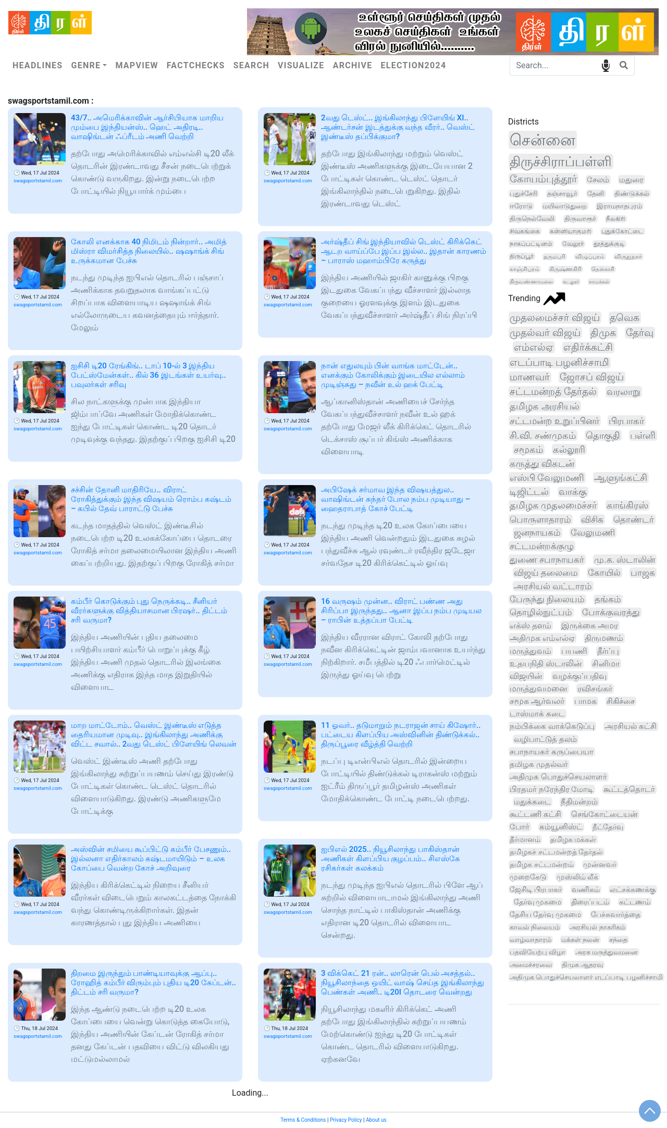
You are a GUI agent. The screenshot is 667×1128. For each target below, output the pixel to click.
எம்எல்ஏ (533, 347)
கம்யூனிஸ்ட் (561, 827)
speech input (606, 64)
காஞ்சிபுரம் (524, 269)
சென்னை (542, 140)
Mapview (136, 65)
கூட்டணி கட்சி (535, 814)
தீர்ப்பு (608, 651)
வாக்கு (573, 492)
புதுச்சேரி (523, 193)
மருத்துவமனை (538, 688)
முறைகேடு (528, 877)
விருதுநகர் (628, 256)
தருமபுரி (554, 256)
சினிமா (606, 663)
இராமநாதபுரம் (619, 206)
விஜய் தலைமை (546, 572)
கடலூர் (571, 281)
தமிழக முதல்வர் (539, 764)
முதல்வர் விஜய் (545, 333)
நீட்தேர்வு (607, 827)
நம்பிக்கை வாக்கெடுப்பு (552, 726)
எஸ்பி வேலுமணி (547, 477)
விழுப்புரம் (589, 256)
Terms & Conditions (303, 1120)
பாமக (585, 701)
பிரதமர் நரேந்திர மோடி (552, 789)
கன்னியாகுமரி (570, 231)
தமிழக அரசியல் (544, 406)
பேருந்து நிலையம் (547, 599)
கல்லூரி (569, 449)
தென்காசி (602, 269)
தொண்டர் (633, 519)
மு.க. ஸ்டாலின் (624, 559)
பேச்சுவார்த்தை (615, 914)
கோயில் (604, 572)
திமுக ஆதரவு (582, 965)
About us (376, 1120)
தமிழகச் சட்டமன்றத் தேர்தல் (556, 852)
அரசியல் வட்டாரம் (553, 586)
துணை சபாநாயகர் (547, 559)
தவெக (624, 318)
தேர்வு (639, 333)
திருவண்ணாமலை (531, 281)
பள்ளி (643, 435)
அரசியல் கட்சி (630, 726)
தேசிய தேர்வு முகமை (545, 914)
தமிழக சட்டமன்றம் (542, 864)
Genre (86, 65)
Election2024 (414, 65)
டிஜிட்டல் (529, 492)
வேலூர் (573, 243)
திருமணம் (604, 638)
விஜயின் (526, 676)
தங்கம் (608, 599)
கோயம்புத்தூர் (543, 179)
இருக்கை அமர (589, 625)
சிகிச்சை (621, 701)
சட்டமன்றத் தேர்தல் (553, 392)
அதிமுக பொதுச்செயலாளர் (558, 777)
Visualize (301, 65)
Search (251, 65)
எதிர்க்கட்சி (588, 347)
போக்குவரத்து (611, 612)
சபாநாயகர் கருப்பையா (552, 752)
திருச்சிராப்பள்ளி (561, 161)
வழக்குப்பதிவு (579, 676)
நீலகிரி (615, 218)
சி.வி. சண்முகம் (543, 435)
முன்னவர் (599, 864)
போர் (519, 827)
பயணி (574, 651)
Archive (353, 65)
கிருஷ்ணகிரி (565, 269)
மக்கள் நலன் (580, 940)
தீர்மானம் (525, 839)
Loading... (250, 1093)
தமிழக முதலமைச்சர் (553, 505)
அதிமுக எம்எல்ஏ (542, 638)
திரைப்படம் (590, 902)
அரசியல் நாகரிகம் (597, 927)
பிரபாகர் (626, 420)
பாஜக (643, 572)
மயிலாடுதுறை (564, 206)
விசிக (592, 519)
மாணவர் (530, 377)
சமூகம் (528, 449)
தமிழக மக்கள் (573, 839)
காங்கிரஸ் (627, 505)
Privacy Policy (346, 1120)
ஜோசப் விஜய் (592, 377)
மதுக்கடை (532, 802)
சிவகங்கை (525, 231)
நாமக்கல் (599, 281)
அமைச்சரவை (531, 965)
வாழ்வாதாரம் (530, 940)
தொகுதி (603, 435)
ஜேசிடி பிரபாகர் (536, 889)
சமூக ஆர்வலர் (537, 701)
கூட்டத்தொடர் (629, 789)
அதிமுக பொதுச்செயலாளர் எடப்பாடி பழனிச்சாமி (586, 977)
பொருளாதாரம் (540, 519)
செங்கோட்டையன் (604, 814)
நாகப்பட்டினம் (531, 243)
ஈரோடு (521, 206)
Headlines (38, 65)
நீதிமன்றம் (579, 802)
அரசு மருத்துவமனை (606, 952)
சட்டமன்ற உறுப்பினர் (554, 420)
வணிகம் (586, 889)
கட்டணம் (634, 902)
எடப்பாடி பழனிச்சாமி (559, 362)
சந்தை (618, 940)
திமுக (603, 333)
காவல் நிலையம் (535, 927)
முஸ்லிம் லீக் (577, 877)
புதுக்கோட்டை (622, 231)
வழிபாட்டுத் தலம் (545, 739)
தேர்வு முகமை (537, 902)
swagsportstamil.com (38, 180)
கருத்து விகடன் (542, 463)
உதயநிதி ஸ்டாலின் (546, 663)
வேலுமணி (593, 532)
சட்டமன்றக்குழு (542, 546)
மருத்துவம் (530, 651)
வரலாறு (623, 392)
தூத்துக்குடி (609, 243)
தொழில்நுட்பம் (541, 612)
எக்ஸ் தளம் (530, 625)
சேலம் (598, 179)
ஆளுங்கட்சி (620, 477)
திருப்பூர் (522, 256)
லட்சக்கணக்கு (633, 889)
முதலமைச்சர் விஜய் (555, 318)
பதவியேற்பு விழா (537, 952)
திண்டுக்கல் (631, 193)
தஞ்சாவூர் (562, 193)
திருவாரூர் (580, 218)
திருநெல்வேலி (532, 218)
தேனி (595, 193)
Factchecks (196, 65)
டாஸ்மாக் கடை (537, 713)
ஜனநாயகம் (537, 532)
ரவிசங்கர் (594, 688)
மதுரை (631, 179)
